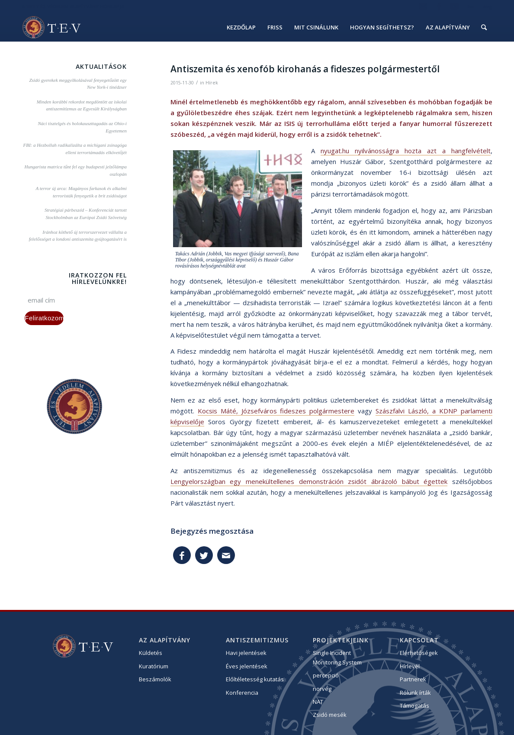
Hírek (212, 83)
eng (487, 6)
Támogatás (414, 705)
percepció (326, 675)
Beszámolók (155, 679)
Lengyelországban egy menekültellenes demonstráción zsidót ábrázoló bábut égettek (309, 481)
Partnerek (413, 679)
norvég (322, 689)
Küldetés (150, 653)
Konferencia (242, 692)
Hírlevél (410, 666)
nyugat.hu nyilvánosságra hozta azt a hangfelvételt (406, 150)
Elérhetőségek (419, 653)
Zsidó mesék (330, 715)
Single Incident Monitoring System (337, 657)
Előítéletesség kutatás (255, 679)
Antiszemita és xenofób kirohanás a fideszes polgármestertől (305, 69)
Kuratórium (153, 666)
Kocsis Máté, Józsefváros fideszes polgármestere (276, 410)
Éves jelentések (246, 666)
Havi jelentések (246, 653)
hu (471, 6)
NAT (318, 702)
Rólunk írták (415, 692)
